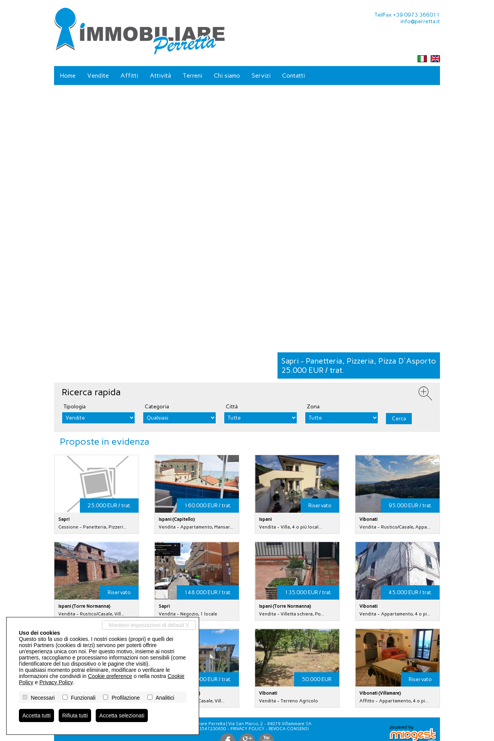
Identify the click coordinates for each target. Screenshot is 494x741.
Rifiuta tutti (75, 715)
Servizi (261, 75)
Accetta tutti (36, 715)
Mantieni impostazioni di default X (148, 625)
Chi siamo (227, 75)
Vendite (98, 75)
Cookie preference (110, 676)
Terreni (192, 75)
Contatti (293, 75)
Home (68, 75)
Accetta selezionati (121, 715)
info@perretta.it (420, 21)
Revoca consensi (289, 728)
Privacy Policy (247, 728)
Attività (160, 75)
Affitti (129, 75)
